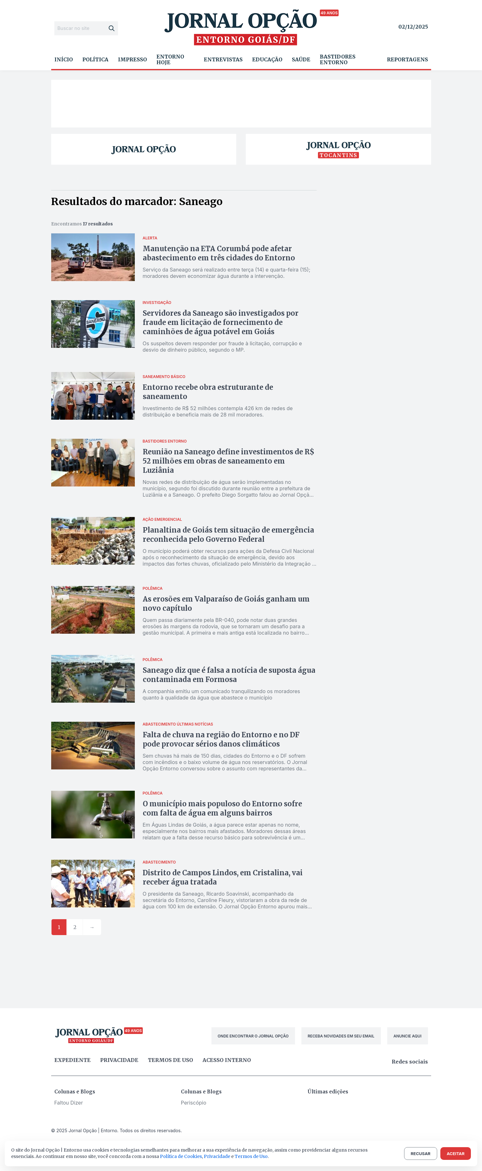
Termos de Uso (251, 1156)
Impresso (132, 59)
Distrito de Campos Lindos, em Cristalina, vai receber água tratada (223, 877)
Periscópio (193, 1102)
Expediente (72, 1060)
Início (63, 59)
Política (95, 59)
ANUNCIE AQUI (408, 1036)
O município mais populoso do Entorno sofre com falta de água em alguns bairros (222, 808)
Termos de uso (170, 1060)
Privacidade (119, 1060)
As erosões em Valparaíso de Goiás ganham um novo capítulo (226, 604)
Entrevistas (223, 59)
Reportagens (407, 59)
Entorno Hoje (170, 59)
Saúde (301, 59)
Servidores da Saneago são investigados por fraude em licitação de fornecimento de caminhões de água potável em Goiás (221, 322)
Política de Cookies (181, 1156)
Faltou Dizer (68, 1102)
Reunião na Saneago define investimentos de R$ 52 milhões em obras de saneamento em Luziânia (228, 461)
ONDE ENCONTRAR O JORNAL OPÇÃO (253, 1036)
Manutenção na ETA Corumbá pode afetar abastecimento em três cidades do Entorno (219, 253)
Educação (267, 59)
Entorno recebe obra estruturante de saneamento (208, 392)
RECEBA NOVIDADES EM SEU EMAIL (341, 1036)
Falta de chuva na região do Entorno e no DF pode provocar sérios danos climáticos (221, 739)
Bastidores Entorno (337, 59)
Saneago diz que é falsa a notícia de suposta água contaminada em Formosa (229, 675)
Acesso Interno (227, 1060)
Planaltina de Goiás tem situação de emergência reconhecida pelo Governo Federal (228, 535)
